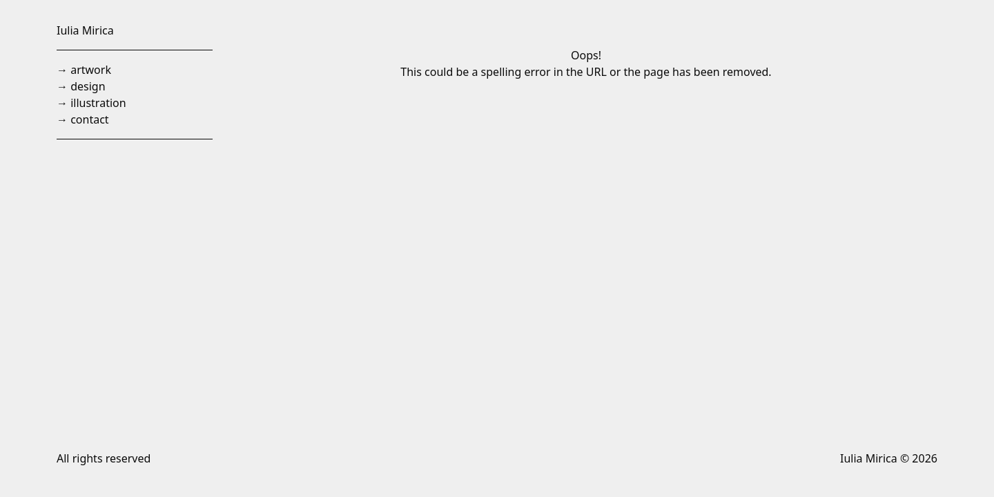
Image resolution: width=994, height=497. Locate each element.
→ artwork (84, 69)
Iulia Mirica (85, 30)
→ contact (83, 119)
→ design (81, 86)
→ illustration (91, 102)
